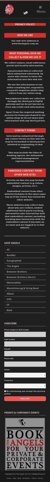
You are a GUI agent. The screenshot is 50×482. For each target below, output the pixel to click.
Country (8, 380)
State (7, 369)
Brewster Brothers (17, 271)
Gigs (14, 478)
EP (8, 304)
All (8, 249)
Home (9, 478)
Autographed (14, 260)
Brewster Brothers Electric (21, 277)
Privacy (40, 478)
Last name (9, 339)
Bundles (11, 255)
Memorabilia (14, 282)
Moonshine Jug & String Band (23, 288)
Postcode (9, 358)
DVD (9, 299)
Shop (19, 478)
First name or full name (16, 330)
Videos (34, 478)
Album (10, 293)
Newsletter (26, 478)
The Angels (13, 266)
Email (7, 349)
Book (9, 310)
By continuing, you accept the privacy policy (24, 392)
